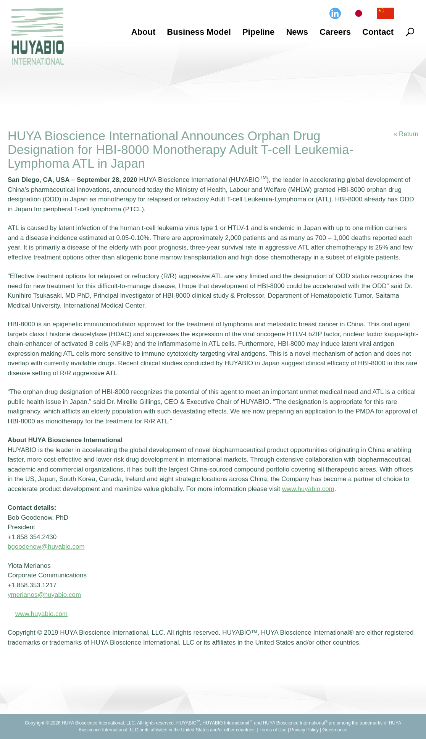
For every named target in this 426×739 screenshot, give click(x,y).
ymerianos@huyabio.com (44, 594)
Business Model (199, 32)
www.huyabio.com (41, 613)
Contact (378, 32)
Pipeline (258, 32)
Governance (335, 730)
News (297, 32)
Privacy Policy (304, 730)
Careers (335, 32)
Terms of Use (273, 730)
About (143, 32)
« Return (406, 134)
